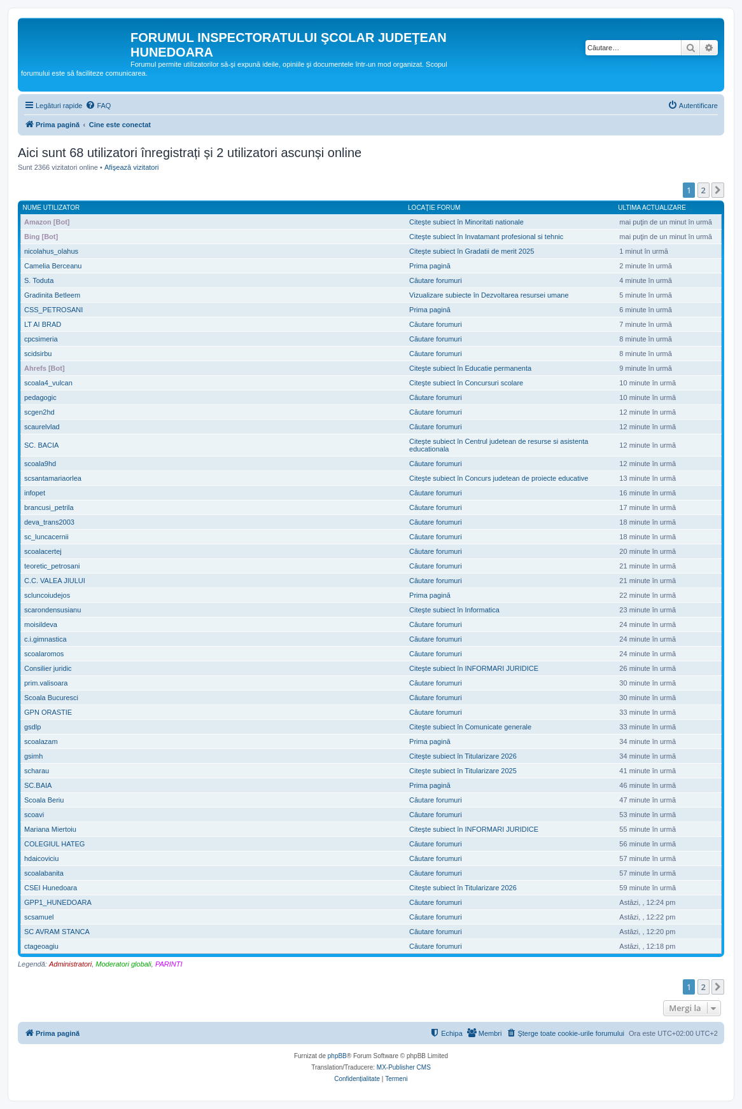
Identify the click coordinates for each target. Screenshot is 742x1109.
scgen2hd (39, 412)
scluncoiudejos (47, 595)
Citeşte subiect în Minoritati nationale (466, 222)
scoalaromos (44, 654)
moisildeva (40, 624)
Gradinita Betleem (52, 295)
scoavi (34, 814)
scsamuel (38, 917)
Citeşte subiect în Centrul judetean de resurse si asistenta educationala (498, 445)
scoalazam (41, 741)
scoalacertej (43, 551)
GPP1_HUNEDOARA (58, 902)
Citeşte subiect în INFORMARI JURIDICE (473, 668)
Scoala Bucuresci (51, 697)
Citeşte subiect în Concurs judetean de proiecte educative (498, 478)
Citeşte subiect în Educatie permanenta (470, 368)
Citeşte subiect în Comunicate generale (470, 727)
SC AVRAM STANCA (57, 931)
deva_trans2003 (49, 522)
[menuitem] (98, 105)
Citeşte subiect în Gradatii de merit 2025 (471, 251)
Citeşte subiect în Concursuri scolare (466, 383)
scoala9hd (40, 463)
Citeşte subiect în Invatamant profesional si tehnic (486, 236)
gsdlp (32, 727)
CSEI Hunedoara (50, 888)
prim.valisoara (45, 683)
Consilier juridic (48, 668)
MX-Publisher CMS (404, 1067)
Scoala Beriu (44, 800)
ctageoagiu (41, 946)
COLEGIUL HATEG (54, 844)
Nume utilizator (51, 207)
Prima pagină (430, 266)
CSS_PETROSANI (53, 309)
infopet (34, 493)
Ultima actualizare (652, 207)
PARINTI (169, 964)
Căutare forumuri (435, 280)
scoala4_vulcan (48, 383)
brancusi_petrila (49, 507)
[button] (717, 190)
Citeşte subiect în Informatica (454, 610)
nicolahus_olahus (51, 251)
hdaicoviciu (41, 858)
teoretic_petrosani (52, 566)
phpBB (337, 1055)
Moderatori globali (123, 964)
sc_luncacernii (46, 537)
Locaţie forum (434, 207)
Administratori (70, 964)
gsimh (33, 756)
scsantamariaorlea (52, 478)
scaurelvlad (42, 427)
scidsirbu (38, 353)
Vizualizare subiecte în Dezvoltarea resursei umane (488, 295)
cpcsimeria (41, 339)
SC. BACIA (41, 445)
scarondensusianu (52, 610)
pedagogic (40, 397)
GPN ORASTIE (48, 712)
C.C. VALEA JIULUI (54, 580)
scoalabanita (44, 873)
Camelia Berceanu (53, 266)
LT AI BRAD (42, 324)
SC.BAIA (38, 785)
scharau (36, 771)
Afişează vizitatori (131, 167)
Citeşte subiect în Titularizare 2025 (463, 771)
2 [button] (703, 190)
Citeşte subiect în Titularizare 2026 (463, 756)
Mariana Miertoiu (50, 829)
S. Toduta (38, 280)
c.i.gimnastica (45, 639)
